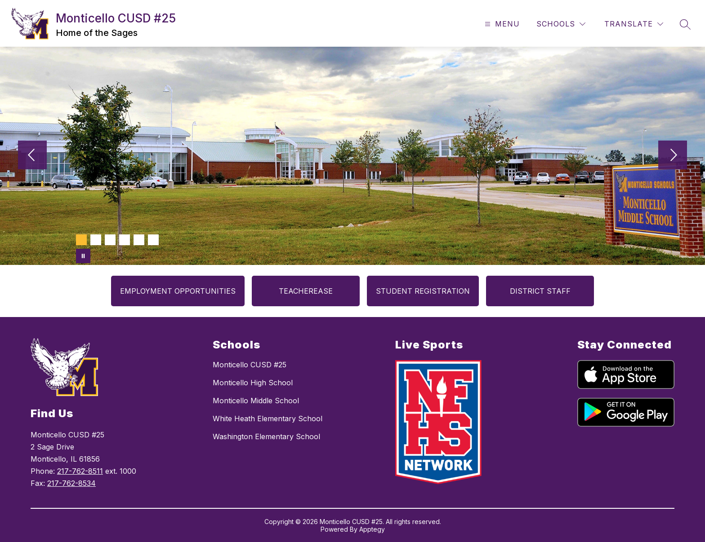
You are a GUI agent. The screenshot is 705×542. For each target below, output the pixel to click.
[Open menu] (501, 24)
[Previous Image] (32, 156)
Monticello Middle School (256, 400)
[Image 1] (81, 239)
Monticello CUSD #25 (249, 364)
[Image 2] (95, 239)
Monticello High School (253, 382)
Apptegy (372, 529)
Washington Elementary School (266, 436)
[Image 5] (139, 239)
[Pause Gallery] (83, 256)
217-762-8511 (80, 471)
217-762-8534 (71, 483)
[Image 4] (124, 239)
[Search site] (685, 24)
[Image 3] (110, 239)
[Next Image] (672, 156)
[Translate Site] (633, 24)
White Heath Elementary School (267, 418)
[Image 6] (153, 239)
